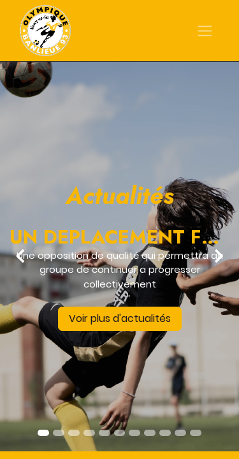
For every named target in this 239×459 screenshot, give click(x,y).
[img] (9, 256)
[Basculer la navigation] (205, 31)
